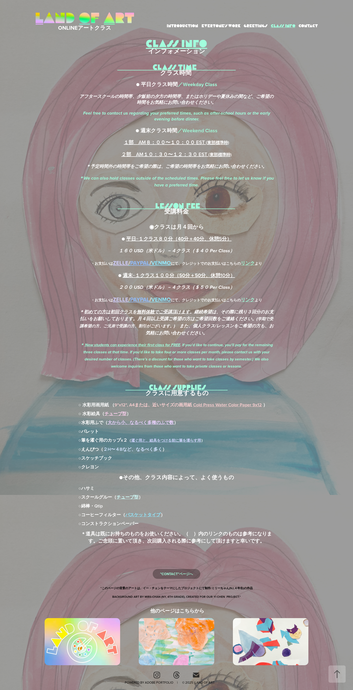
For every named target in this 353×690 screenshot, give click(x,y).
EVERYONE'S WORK (221, 25)
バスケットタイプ (143, 515)
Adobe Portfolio (159, 682)
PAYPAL (140, 263)
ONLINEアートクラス (84, 28)
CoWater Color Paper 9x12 (227, 405)
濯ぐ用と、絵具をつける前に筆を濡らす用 (166, 440)
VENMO (161, 263)
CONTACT (308, 25)
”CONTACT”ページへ (176, 573)
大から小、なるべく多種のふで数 (141, 422)
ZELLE (120, 263)
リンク (248, 263)
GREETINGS (255, 25)
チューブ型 (115, 414)
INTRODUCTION (182, 25)
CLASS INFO (283, 25)
